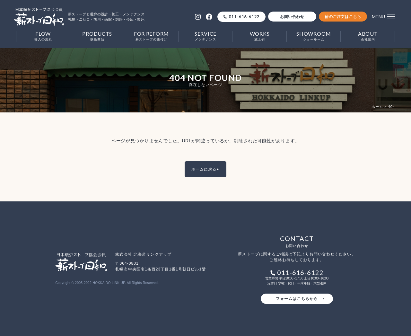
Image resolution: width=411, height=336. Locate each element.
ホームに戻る (203, 169)
